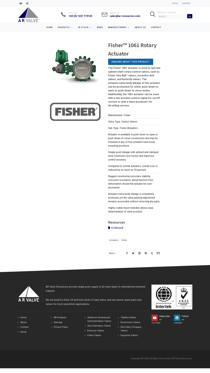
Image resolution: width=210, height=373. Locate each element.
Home (23, 317)
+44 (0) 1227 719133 (80, 16)
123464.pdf (115, 227)
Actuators (113, 240)
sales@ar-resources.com (125, 16)
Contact (186, 3)
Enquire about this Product (131, 62)
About (23, 322)
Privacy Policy (61, 327)
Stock (175, 3)
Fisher (124, 240)
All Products (60, 317)
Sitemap (58, 322)
